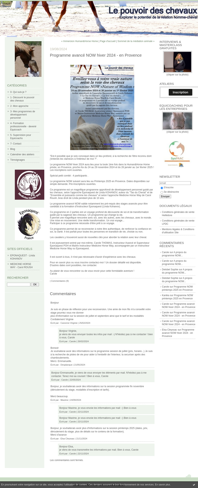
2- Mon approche (19, 106)
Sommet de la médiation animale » (136, 41)
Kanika (165, 295)
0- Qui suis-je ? (18, 92)
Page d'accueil (108, 41)
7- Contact (15, 143)
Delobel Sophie (170, 269)
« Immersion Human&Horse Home (79, 41)
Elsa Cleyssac (169, 329)
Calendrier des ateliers (22, 154)
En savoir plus (162, 484)
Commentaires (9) (60, 281)
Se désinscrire (170, 191)
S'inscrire (167, 187)
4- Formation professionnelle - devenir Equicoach (23, 126)
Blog (12, 149)
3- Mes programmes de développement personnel (22, 114)
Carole (165, 252)
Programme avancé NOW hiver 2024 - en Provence (178, 333)
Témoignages (17, 159)
